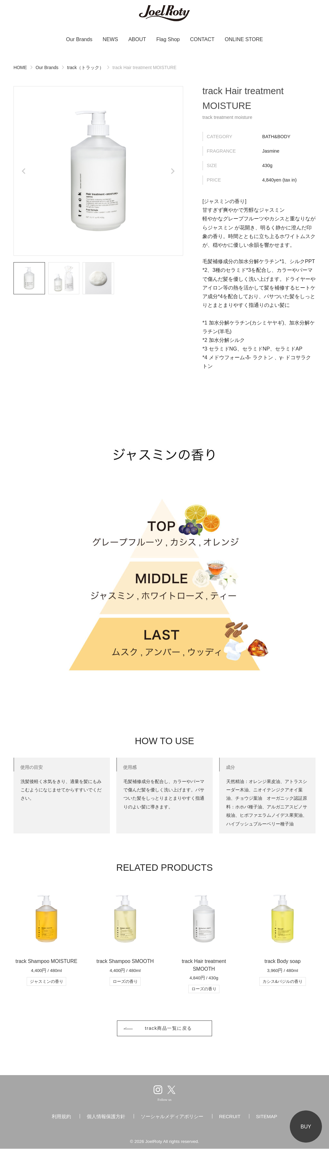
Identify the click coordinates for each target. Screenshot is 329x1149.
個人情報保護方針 (106, 1116)
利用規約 (61, 1116)
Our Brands (79, 39)
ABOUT (137, 39)
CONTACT (202, 39)
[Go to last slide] (24, 171)
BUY (306, 1126)
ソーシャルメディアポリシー (172, 1116)
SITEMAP (266, 1116)
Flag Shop (168, 39)
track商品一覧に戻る (168, 1028)
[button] (29, 278)
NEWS (110, 39)
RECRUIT (230, 1116)
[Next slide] (172, 171)
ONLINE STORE (244, 39)
